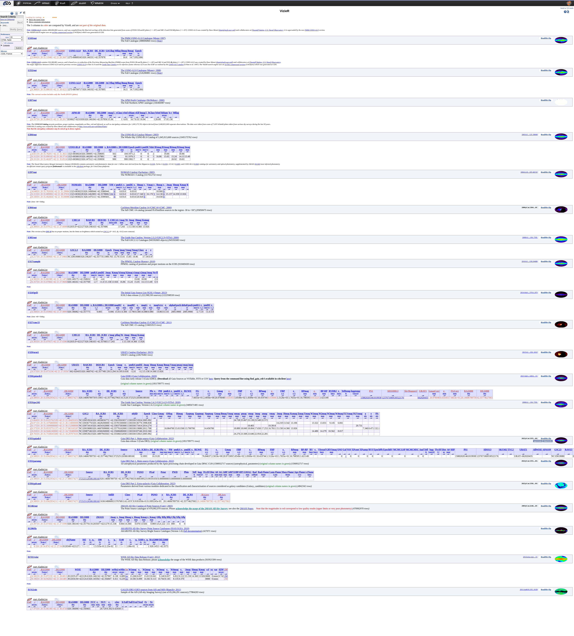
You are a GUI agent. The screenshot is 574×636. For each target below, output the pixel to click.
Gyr (299, 474)
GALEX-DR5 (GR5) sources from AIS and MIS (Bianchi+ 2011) (151, 589)
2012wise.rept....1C (530, 557)
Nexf (140, 602)
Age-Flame (299, 472)
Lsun (275, 474)
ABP (225, 472)
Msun (287, 474)
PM (160, 391)
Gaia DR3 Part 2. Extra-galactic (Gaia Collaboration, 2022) (148, 483)
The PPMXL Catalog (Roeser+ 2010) (138, 261)
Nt (126, 220)
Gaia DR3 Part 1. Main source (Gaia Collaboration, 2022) (147, 438)
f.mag (119, 365)
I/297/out (32, 172)
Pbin (186, 472)
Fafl (126, 602)
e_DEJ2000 (122, 147)
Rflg (164, 517)
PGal (151, 472)
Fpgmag (190, 413)
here (211, 378)
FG (197, 391)
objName (70, 539)
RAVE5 (568, 449)
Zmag (300, 413)
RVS (371, 449)
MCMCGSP (399, 449)
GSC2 (85, 413)
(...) (124, 187)
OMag (169, 413)
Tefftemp (346, 391)
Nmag (135, 250)
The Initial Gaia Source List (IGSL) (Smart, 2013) (144, 292)
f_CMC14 (113, 220)
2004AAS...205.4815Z (529, 172)
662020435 (423, 397)
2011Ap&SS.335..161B (529, 589)
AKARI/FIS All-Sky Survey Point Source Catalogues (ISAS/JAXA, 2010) (155, 528)
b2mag (129, 272)
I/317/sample (34, 261)
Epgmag (199, 413)
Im (126, 576)
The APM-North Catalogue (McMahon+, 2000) (143, 100)
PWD (175, 472)
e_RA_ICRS (141, 449)
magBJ (117, 305)
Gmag (220, 391)
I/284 (196, 164)
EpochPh (378, 449)
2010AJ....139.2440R (530, 261)
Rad (255, 472)
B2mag (173, 147)
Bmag (124, 50)
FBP (240, 391)
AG (220, 472)
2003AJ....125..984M (530, 134)
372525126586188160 (89, 478)
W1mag (314, 413)
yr (138, 53)
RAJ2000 (88, 83)
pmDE (145, 147)
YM (111, 184)
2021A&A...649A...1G (529, 376)
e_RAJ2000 (110, 147)
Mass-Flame (288, 472)
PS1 (466, 449)
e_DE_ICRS (154, 449)
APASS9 (547, 449)
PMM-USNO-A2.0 (312, 30)
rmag (110, 112)
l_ (114, 112)
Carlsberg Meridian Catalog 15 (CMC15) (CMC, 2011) (146, 322)
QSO (339, 449)
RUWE (187, 391)
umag (237, 413)
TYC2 (511, 449)
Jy (84, 542)
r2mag (143, 272)
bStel (157, 112)
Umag (217, 413)
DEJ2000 (99, 83)
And (421, 449)
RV (311, 449)
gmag (179, 365)
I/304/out (32, 207)
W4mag (339, 413)
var (215, 569)
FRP (282, 391)
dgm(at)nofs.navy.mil (227, 30)
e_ (124, 184)
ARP (230, 472)
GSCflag (110, 50)
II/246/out (33, 506)
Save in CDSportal (7, 19)
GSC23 (557, 449)
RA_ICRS (88, 50)
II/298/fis (32, 528)
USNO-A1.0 (36, 30)
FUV (93, 602)
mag (124, 53)
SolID (111, 494)
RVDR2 (333, 391)
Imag (187, 147)
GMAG (247, 472)
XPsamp (364, 449)
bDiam (164, 112)
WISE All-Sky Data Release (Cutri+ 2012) (140, 557)
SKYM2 (503, 449)
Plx (151, 391)
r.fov (117, 602)
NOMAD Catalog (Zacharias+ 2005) (138, 172)
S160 (140, 539)
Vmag (150, 184)
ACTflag (110, 83)
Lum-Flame (275, 472)
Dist (444, 449)
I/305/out (32, 237)
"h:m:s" (44, 53)
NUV (103, 602)
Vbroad (322, 449)
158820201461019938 (371, 397)
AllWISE (537, 449)
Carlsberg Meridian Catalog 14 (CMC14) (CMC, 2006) (146, 207)
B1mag (158, 147)
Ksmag (145, 220)
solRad (254, 474)
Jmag (169, 184)
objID (134, 413)
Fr (146, 602)
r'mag (122, 220)
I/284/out (32, 134)
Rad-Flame (263, 472)
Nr (151, 602)
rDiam (131, 112)
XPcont (355, 449)
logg (431, 449)
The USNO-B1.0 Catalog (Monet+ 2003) (140, 134)
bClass (151, 112)
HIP (453, 449)
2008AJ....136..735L (530, 237)
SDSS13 (487, 449)
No (154, 272)
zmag (264, 413)
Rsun (263, 474)
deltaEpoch (187, 305)
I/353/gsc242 (34, 402)
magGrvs (158, 305)
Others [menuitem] (114, 3)
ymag (272, 413)
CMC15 (76, 335)
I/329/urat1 (33, 352)
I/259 (165, 164)
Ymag (307, 413)
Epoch (138, 50)
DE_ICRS (99, 50)
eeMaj (115, 569)
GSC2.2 (106, 231)
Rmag (130, 50)
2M (225, 576)
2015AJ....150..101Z (530, 352)
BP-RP (324, 391)
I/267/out (32, 100)
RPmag (305, 391)
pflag (117, 335)
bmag (142, 112)
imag (149, 272)
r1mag (136, 272)
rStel (125, 112)
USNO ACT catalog (176, 64)
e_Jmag (120, 517)
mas (110, 149)
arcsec (34, 53)
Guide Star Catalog (109, 64)
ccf (207, 569)
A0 (448, 449)
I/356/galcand (34, 483)
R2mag (180, 147)
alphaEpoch (175, 305)
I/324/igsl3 (33, 292)
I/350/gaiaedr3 (35, 376)
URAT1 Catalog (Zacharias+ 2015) (137, 352)
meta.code (113, 222)
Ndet (151, 147)
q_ (93, 539)
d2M (221, 569)
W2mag (322, 413)
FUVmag (348, 413)
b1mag (122, 272)
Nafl (130, 602)
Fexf (135, 602)
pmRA (138, 147)
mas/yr (138, 149)
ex (212, 569)
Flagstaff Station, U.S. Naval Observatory (267, 30)
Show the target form (37, 20)
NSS (349, 449)
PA (377, 413)
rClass (119, 112)
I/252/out (32, 70)
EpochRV (388, 449)
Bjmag (179, 413)
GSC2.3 (74, 250)
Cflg (173, 517)
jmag (122, 250)
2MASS (100, 517)
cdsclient (79, 166)
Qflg (159, 517)
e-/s (197, 393)
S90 (100, 539)
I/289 (178, 164)
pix (146, 252)
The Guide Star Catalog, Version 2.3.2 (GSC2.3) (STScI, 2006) (150, 237)
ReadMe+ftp (546, 38)
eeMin (122, 569)
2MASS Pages (246, 508)
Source (139, 391)
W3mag (331, 413)
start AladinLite (40, 48)
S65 (84, 539)
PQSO (140, 472)
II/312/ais (32, 589)
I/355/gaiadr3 (34, 438)
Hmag (176, 184)
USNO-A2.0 (36, 62)
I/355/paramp (34, 461)
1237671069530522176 (393, 397)
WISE (78, 569)
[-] (438, 452)
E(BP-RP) (238, 472)
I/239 (152, 164)
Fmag (116, 250)
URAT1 (75, 365)
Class (141, 250)
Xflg (178, 517)
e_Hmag (136, 517)
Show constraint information (39, 22)
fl (157, 272)
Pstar (163, 472)
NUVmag (357, 413)
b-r (170, 112)
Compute (6, 45)
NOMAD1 (76, 184)
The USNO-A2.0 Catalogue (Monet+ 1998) (141, 70)
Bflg (169, 517)
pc (444, 452)
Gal (344, 449)
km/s (333, 393)
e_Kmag (152, 517)
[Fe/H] (438, 449)
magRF (131, 305)
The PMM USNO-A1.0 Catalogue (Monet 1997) (143, 38)
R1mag (165, 147)
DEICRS (102, 220)
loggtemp (355, 391)
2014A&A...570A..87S (529, 292)
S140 (121, 539)
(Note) (159, 41)
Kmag (183, 184)
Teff (426, 449)
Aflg (183, 517)
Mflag (118, 50)
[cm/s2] (355, 393)
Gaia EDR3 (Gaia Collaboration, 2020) (139, 376)
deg (88, 53)
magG (144, 305)
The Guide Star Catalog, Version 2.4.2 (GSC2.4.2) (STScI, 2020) (151, 402)
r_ (145, 184)
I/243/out (32, 38)
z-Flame (309, 472)
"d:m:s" (59, 53)
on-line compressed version (62, 32)
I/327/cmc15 (34, 322)
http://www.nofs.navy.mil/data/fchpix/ (93, 126)
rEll (137, 112)
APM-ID (75, 112)
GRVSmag (331, 449)
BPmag (262, 391)
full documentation (192, 531)
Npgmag (209, 413)
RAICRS (90, 220)
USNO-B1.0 (74, 147)
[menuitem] (7, 3)
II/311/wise (33, 557)
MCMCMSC (412, 449)
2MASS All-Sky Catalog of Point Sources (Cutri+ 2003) (147, 506)
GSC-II (49, 231)
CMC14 (76, 220)
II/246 (257, 164)
